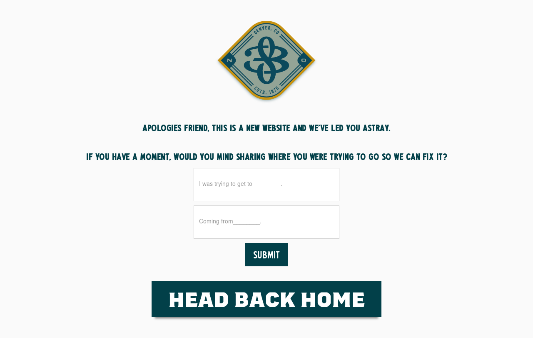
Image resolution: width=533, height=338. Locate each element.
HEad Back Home (266, 298)
